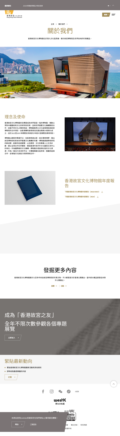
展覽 (52, 286)
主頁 (52, 24)
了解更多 (33, 424)
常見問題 (83, 425)
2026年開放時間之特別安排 (33, 4)
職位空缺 (74, 425)
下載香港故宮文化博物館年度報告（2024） (81, 196)
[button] (113, 14)
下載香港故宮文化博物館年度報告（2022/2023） (83, 192)
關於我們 (61, 24)
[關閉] (113, 4)
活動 (62, 286)
